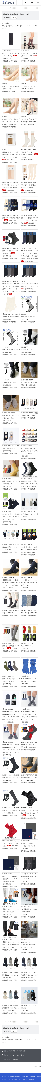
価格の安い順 (24, 14)
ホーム (4, 8)
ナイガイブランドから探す (15, 1055)
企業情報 (32, 1077)
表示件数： (7, 17)
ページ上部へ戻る (36, 1066)
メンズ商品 (22, 1079)
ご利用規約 (25, 1077)
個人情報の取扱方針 (14, 1077)
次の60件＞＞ (6, 23)
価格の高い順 (14, 14)
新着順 (5, 14)
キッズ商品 (30, 1079)
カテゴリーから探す (13, 1059)
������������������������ (25, 8)
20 (36, 26)
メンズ (8, 8)
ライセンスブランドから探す (16, 1051)
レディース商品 (12, 1079)
